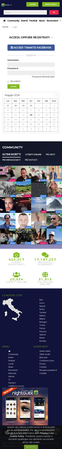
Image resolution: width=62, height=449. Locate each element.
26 (15, 124)
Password (12, 68)
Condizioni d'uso (46, 360)
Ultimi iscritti (11, 154)
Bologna (43, 322)
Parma (42, 328)
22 (39, 119)
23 (46, 119)
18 (8, 119)
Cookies (42, 367)
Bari (41, 299)
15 (39, 115)
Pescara (42, 331)
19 (15, 119)
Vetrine (11, 376)
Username (13, 60)
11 (8, 115)
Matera (42, 315)
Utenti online (33, 154)
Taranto (42, 312)
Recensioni (52, 20)
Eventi (24, 20)
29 (23, 105)
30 (31, 105)
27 (8, 105)
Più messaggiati (11, 160)
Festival (33, 20)
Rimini (42, 338)
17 (54, 115)
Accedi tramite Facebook (31, 47)
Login (32, 4)
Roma (41, 309)
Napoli (42, 306)
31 (54, 124)
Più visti (50, 154)
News (42, 20)
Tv (9, 379)
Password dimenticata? (43, 76)
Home (5, 26)
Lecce (41, 303)
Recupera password (48, 370)
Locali (10, 363)
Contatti (42, 373)
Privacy (42, 363)
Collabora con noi (16, 386)
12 (15, 115)
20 (23, 119)
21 (31, 119)
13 (23, 115)
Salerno (42, 334)
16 (46, 115)
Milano (42, 319)
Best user (43, 357)
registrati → (43, 37)
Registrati (51, 4)
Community (13, 20)
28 (15, 105)
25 (8, 124)
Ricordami (15, 81)
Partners (12, 383)
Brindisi (42, 341)
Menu (7, 6)
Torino (42, 325)
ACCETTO (31, 446)
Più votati (31, 160)
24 (54, 119)
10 (54, 110)
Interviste (12, 373)
